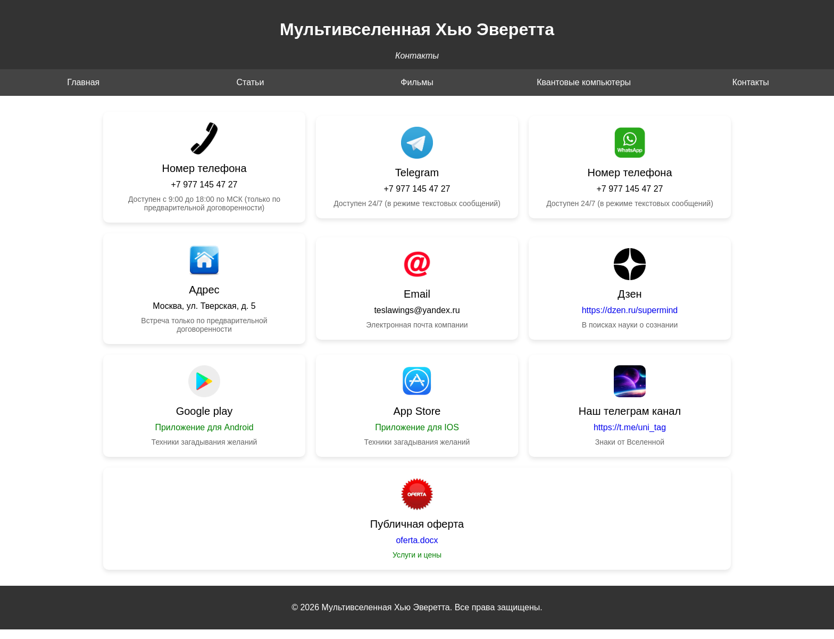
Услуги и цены (417, 555)
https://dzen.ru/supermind (630, 310)
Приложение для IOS (417, 427)
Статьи (250, 82)
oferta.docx (417, 540)
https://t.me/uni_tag (630, 427)
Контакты (750, 82)
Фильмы (417, 82)
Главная (83, 82)
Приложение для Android (204, 427)
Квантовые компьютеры (584, 82)
